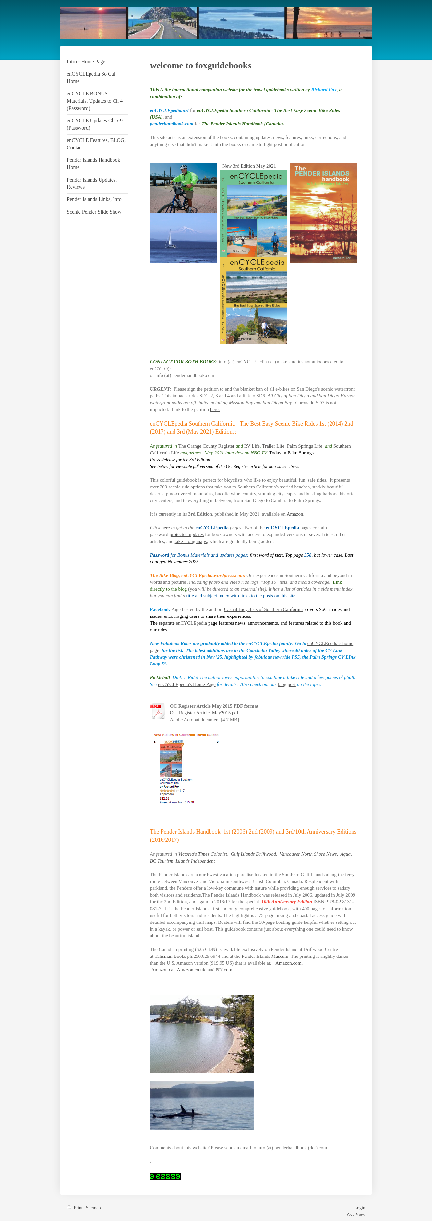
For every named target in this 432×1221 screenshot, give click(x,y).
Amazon (295, 514)
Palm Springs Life (304, 446)
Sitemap (93, 1207)
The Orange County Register (206, 446)
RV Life (252, 446)
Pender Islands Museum (265, 956)
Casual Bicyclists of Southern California (263, 609)
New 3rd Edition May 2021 (249, 166)
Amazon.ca (162, 969)
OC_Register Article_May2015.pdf (204, 712)
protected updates (187, 534)
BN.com (224, 969)
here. (215, 409)
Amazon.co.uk (191, 969)
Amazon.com (288, 963)
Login (359, 1207)
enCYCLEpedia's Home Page (187, 684)
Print (75, 1207)
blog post (286, 684)
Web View (355, 1214)
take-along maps (191, 541)
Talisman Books (170, 956)
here (166, 527)
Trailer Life (273, 446)
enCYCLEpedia (191, 623)
